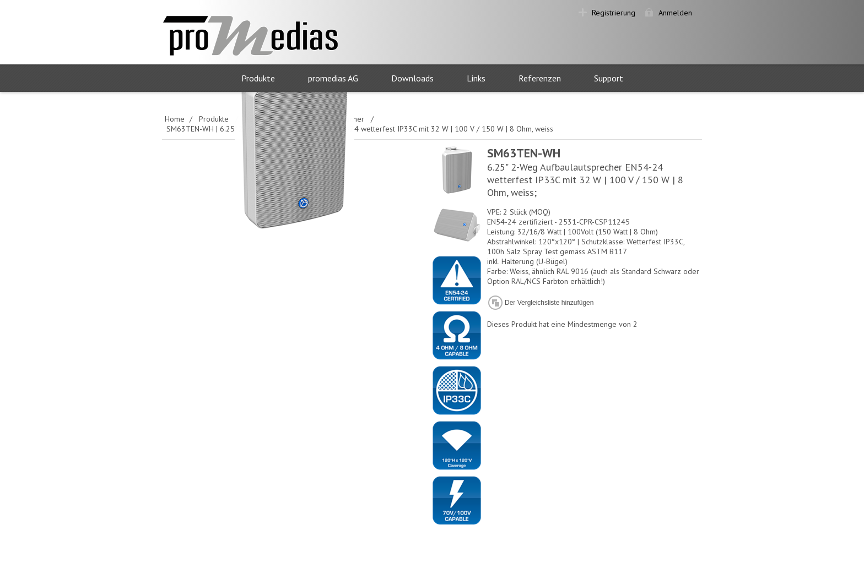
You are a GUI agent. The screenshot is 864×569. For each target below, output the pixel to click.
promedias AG (333, 78)
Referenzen (540, 78)
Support (608, 78)
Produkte (258, 78)
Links (476, 78)
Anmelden (675, 13)
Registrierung (613, 13)
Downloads (412, 78)
